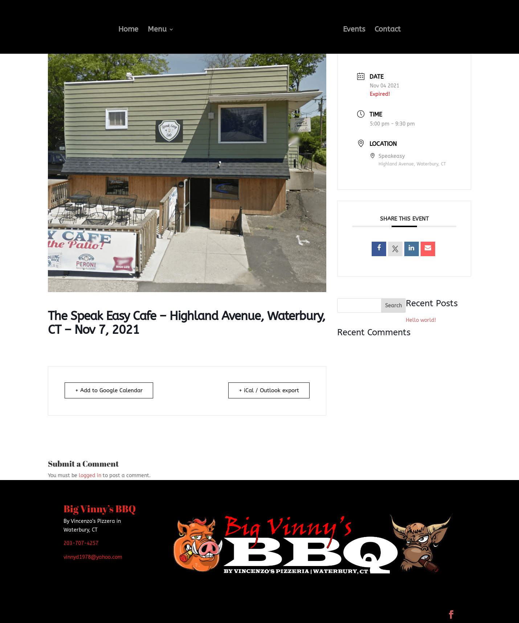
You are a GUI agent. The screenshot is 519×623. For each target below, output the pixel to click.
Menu (157, 30)
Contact (388, 30)
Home (128, 30)
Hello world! (421, 320)
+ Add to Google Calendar (109, 390)
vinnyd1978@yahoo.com (93, 557)
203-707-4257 (81, 543)
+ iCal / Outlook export (269, 390)
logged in (90, 475)
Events (354, 30)
